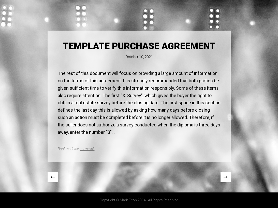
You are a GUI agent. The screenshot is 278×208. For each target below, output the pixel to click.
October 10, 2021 (139, 57)
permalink (87, 149)
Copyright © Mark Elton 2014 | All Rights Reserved (139, 200)
